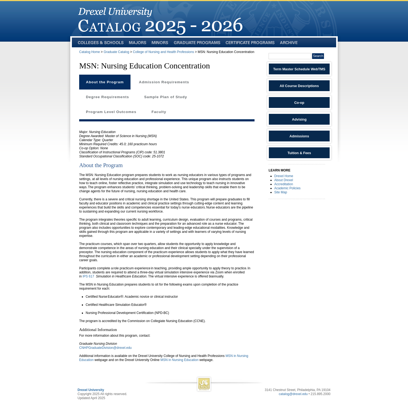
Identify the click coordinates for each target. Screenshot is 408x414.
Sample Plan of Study (165, 97)
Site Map (280, 192)
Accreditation (283, 184)
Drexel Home (283, 176)
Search (318, 56)
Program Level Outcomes (111, 112)
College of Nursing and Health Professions (163, 52)
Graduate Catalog (116, 52)
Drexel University (91, 390)
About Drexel (283, 180)
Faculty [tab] (159, 112)
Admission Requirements (164, 82)
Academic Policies (287, 188)
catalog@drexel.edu (293, 394)
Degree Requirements (107, 97)
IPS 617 (88, 276)
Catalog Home (89, 52)
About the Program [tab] (105, 82)
